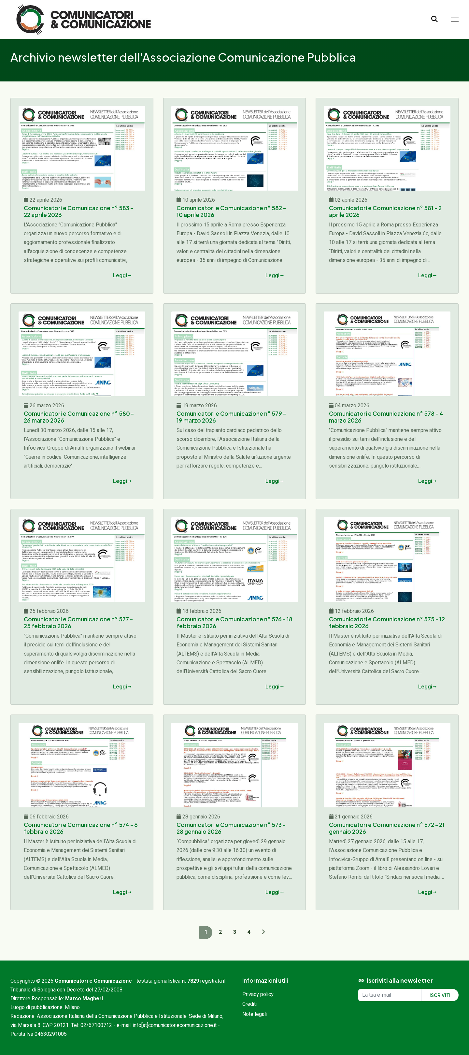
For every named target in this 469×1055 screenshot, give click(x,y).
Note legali (254, 1014)
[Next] (263, 932)
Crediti (249, 1004)
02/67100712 (96, 1025)
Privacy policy (258, 994)
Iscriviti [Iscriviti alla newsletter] (440, 995)
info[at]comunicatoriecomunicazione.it (175, 1025)
